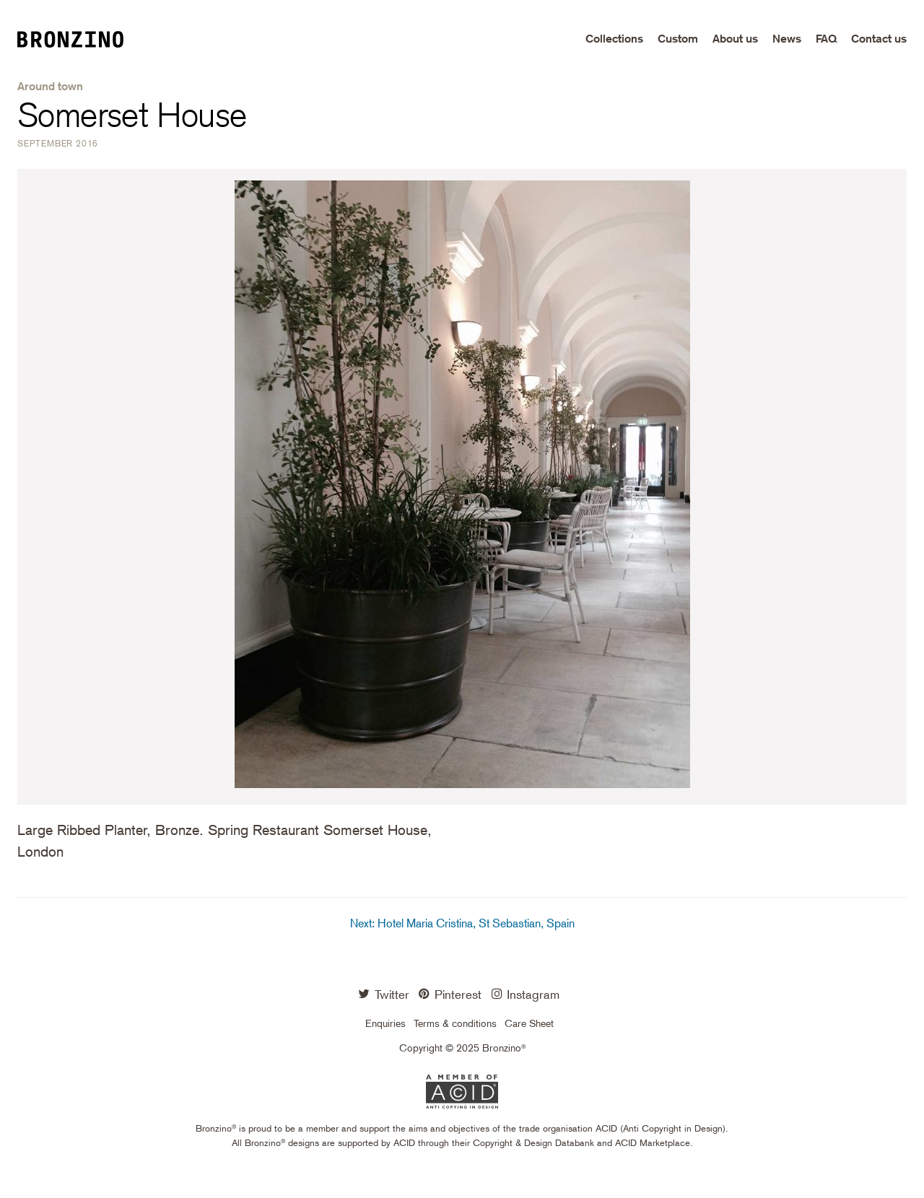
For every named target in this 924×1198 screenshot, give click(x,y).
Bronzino (82, 39)
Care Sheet (529, 1023)
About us (735, 38)
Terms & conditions (455, 1023)
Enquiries (385, 1023)
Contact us (879, 38)
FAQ (826, 38)
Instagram (526, 994)
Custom (678, 38)
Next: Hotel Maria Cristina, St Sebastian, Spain (462, 923)
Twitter (383, 994)
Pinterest (450, 994)
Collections (614, 38)
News (786, 38)
